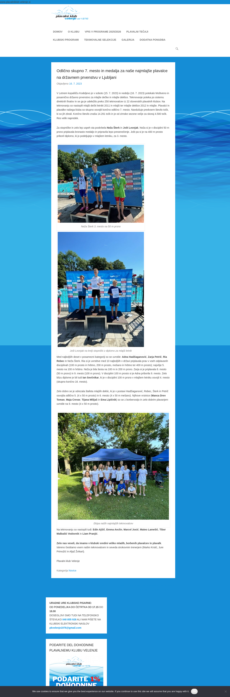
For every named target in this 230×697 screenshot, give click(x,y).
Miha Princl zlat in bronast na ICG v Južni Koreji (79, 585)
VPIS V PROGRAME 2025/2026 (103, 32)
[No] (225, 691)
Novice (72, 570)
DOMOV (58, 32)
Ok (194, 691)
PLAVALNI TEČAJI (137, 32)
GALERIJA (128, 40)
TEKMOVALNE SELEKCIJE (100, 40)
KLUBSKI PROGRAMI (66, 40)
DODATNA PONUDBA (152, 40)
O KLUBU (73, 32)
